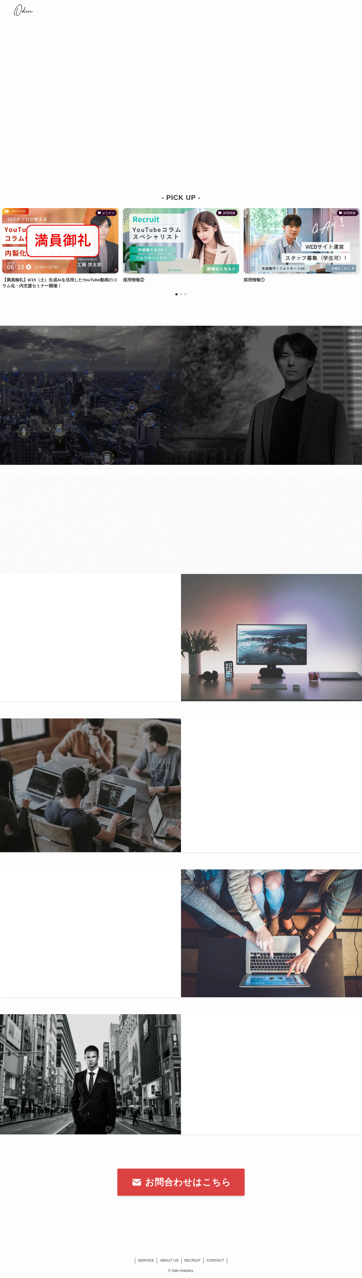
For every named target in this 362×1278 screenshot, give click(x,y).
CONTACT (215, 1260)
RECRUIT (192, 1260)
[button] (176, 294)
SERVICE (146, 1260)
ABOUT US (169, 1260)
